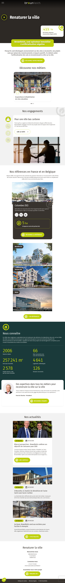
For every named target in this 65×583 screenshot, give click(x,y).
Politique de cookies (22, 581)
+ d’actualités (32, 536)
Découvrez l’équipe (38, 401)
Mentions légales (33, 581)
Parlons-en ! (32, 573)
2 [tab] (32, 103)
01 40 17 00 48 (32, 564)
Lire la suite (21, 132)
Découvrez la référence (32, 234)
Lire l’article (21, 460)
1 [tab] (31, 103)
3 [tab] (33, 103)
